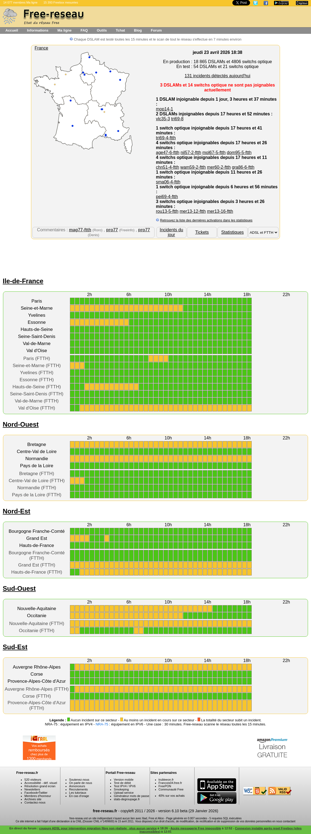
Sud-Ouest (19, 588)
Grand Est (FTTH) (36, 565)
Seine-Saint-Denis (36, 336)
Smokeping (121, 789)
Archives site (32, 799)
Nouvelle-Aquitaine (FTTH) (36, 623)
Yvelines (36, 315)
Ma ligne (64, 30)
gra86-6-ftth (243, 167)
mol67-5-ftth (214, 152)
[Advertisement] (156, 257)
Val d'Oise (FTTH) (36, 408)
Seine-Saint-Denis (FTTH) (37, 393)
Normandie (36, 458)
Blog (138, 30)
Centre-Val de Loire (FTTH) (37, 480)
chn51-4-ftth (167, 167)
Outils (102, 30)
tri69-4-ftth (166, 138)
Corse (36, 674)
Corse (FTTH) (36, 696)
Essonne (37, 322)
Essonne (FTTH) (37, 379)
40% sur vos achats (172, 795)
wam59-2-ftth (193, 167)
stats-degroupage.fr (127, 799)
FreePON (165, 786)
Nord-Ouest (21, 424)
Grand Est (36, 538)
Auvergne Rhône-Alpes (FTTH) (37, 689)
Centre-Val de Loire (37, 451)
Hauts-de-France (36, 545)
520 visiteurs (32, 779)
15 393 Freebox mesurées (61, 2)
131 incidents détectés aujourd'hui (217, 75)
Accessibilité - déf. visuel (40, 782)
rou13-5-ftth (167, 211)
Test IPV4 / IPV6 (125, 786)
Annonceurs (77, 786)
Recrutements (78, 789)
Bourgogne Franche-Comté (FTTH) (37, 555)
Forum (156, 30)
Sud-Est (15, 647)
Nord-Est (16, 511)
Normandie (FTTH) (36, 487)
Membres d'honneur (37, 796)
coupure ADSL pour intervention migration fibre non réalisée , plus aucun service (98, 828)
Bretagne (36, 444)
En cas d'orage (79, 796)
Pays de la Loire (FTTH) (36, 494)
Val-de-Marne (37, 343)
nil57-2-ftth (191, 152)
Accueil (11, 30)
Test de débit (122, 782)
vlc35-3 (163, 118)
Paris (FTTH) (36, 358)
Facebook (31, 792)
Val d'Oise (36, 350)
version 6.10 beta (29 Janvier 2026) (188, 811)
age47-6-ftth (167, 152)
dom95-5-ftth (239, 152)
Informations (37, 30)
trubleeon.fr (166, 779)
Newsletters (32, 789)
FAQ (84, 30)
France (41, 48)
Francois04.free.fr (170, 782)
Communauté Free (171, 789)
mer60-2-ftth (219, 167)
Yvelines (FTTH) (36, 372)
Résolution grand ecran (40, 786)
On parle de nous (80, 782)
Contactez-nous (34, 802)
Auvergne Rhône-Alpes (37, 667)
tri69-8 (177, 118)
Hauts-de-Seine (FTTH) (37, 386)
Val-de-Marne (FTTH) (36, 401)
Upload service (124, 792)
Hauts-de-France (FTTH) (36, 572)
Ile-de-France (23, 281)
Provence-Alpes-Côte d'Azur (37, 681)
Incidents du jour (171, 232)
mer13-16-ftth (220, 211)
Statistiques (232, 232)
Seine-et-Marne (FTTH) (37, 365)
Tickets (202, 232)
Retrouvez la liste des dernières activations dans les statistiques (206, 220)
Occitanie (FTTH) (36, 630)
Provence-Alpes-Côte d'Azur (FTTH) (37, 705)
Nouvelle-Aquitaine (36, 608)
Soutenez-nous (79, 779)
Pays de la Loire (36, 465)
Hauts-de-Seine (37, 329)
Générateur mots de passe (131, 796)
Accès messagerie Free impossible (196, 828)
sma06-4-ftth (168, 182)
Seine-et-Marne (37, 308)
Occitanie (36, 615)
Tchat (120, 30)
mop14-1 (164, 109)
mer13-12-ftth (193, 211)
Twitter (43, 792)
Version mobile (123, 779)
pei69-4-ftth (167, 196)
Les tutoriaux (77, 792)
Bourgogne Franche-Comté (37, 531)
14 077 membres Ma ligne (20, 2)
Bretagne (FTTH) (36, 473)
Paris (36, 301)
